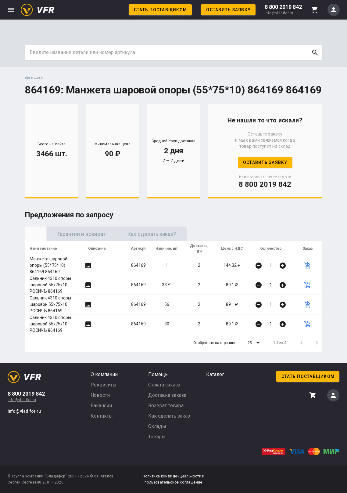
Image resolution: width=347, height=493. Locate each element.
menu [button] (11, 9)
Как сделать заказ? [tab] (200, 234)
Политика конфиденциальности (171, 476)
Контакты (102, 416)
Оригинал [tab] (60, 234)
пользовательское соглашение (173, 482)
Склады (157, 426)
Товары (157, 437)
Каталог (215, 374)
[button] (255, 343)
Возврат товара (166, 405)
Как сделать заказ (169, 416)
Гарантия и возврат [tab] (130, 234)
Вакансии (101, 405)
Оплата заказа (164, 385)
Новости (100, 395)
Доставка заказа (167, 395)
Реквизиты (103, 385)
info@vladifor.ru (279, 13)
